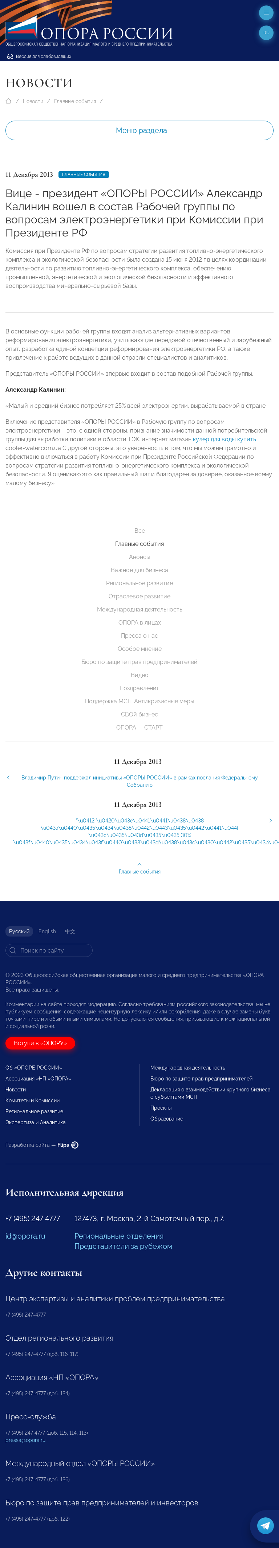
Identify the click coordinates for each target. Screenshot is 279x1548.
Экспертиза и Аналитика (35, 1122)
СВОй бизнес (139, 714)
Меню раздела (141, 130)
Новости (33, 101)
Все (139, 530)
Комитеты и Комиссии (32, 1100)
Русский (19, 931)
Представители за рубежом (123, 1246)
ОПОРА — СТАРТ (139, 727)
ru (266, 32)
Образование (166, 1119)
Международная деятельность (139, 609)
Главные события (75, 101)
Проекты (160, 1108)
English (47, 931)
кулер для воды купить (224, 443)
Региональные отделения (118, 1236)
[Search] (49, 950)
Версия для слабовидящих (39, 56)
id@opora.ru (25, 1236)
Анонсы (139, 557)
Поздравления (139, 688)
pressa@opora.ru (25, 1440)
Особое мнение (140, 648)
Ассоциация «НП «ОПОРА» (38, 1079)
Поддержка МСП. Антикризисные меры (139, 701)
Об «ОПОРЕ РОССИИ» (33, 1068)
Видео (140, 675)
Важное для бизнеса (139, 570)
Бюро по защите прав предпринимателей (139, 661)
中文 (70, 931)
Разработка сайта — (41, 1145)
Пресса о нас (139, 635)
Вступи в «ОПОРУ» (40, 1043)
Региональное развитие (139, 583)
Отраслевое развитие (139, 596)
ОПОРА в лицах (139, 622)
